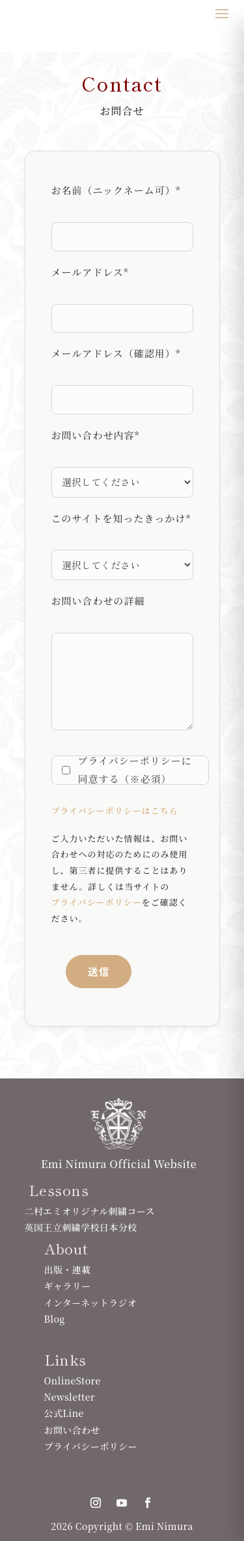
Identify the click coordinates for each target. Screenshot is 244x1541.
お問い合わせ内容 (95, 435)
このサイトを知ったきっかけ (121, 518)
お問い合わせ (72, 1429)
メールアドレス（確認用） (116, 353)
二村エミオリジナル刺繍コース (90, 1210)
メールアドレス (90, 272)
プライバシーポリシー (96, 902)
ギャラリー (67, 1285)
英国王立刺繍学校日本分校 (81, 1227)
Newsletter (69, 1396)
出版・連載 (67, 1269)
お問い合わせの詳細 (98, 600)
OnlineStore (72, 1380)
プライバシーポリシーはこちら (114, 810)
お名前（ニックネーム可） (116, 190)
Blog (54, 1318)
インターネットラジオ (90, 1302)
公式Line (64, 1413)
